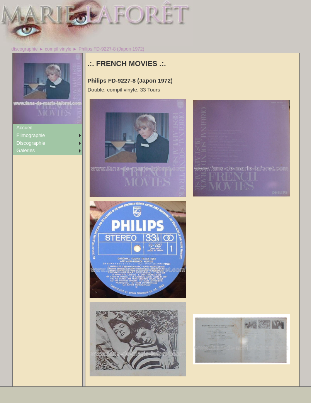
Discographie (31, 143)
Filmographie (31, 135)
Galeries (26, 150)
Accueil (24, 127)
